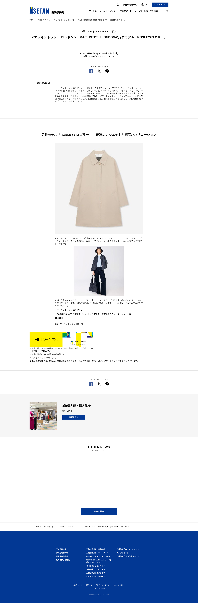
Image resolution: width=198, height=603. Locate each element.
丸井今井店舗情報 (63, 560)
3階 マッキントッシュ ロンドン (98, 56)
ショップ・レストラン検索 (146, 11)
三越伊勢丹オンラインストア (97, 553)
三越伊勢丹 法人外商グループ (128, 556)
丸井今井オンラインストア (96, 569)
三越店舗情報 (61, 549)
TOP (31, 20)
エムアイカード (123, 553)
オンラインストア (160, 4)
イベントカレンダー (108, 11)
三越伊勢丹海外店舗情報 (95, 549)
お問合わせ (89, 585)
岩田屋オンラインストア (95, 566)
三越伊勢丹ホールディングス (128, 549)
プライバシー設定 (99, 588)
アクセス (93, 11)
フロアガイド (126, 11)
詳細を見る (73, 417)
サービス (164, 11)
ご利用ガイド (77, 585)
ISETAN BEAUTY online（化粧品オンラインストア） (98, 561)
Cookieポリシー (119, 585)
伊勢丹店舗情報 (62, 553)
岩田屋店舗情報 (62, 556)
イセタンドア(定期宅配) (95, 576)
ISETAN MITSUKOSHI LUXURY (99, 556)
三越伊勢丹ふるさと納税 (95, 573)
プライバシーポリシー (103, 585)
